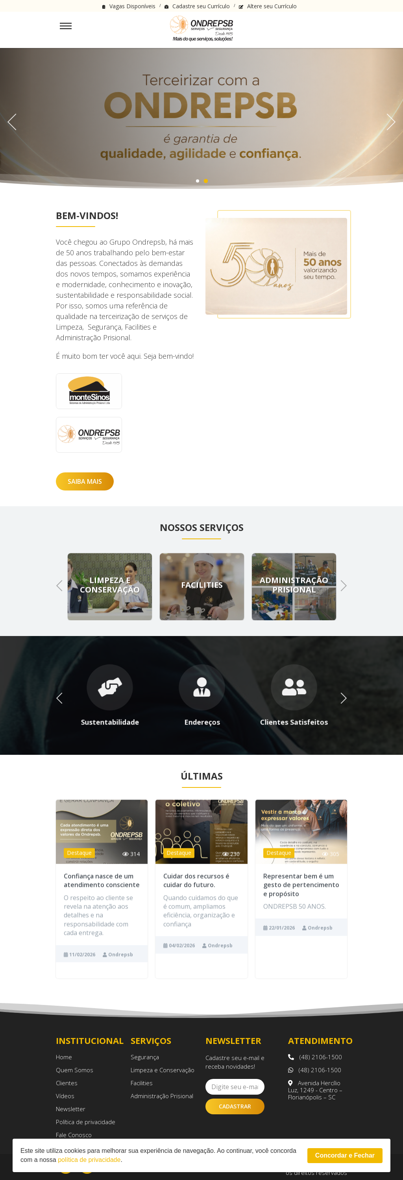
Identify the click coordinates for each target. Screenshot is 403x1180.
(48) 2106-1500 (315, 1057)
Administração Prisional (162, 1096)
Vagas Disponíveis (132, 6)
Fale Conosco (74, 1135)
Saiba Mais (85, 481)
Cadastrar (235, 1106)
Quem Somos (74, 1070)
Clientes (67, 1083)
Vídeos (65, 1096)
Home (64, 1057)
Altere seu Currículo (272, 6)
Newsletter (70, 1109)
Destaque (79, 867)
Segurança (145, 1057)
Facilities (142, 1083)
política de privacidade (89, 1159)
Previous (16, 119)
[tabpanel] (201, 119)
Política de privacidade (85, 1122)
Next (387, 119)
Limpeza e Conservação (162, 1070)
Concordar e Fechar (345, 1155)
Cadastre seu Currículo (201, 6)
